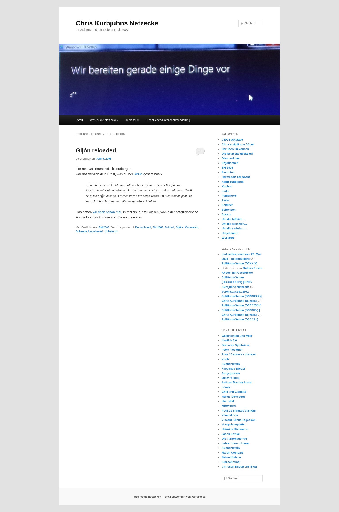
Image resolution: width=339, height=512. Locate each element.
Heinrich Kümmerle (235, 429)
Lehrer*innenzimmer (235, 443)
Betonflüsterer (231, 457)
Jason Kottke (231, 434)
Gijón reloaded (96, 150)
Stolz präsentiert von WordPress (185, 496)
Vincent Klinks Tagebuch (238, 420)
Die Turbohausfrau (234, 438)
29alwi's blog (230, 377)
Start (80, 120)
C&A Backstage (232, 139)
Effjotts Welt (230, 163)
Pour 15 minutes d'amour (239, 354)
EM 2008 (104, 227)
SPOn (138, 174)
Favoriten (228, 172)
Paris (225, 200)
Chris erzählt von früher (238, 144)
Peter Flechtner (232, 349)
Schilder (227, 205)
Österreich (191, 227)
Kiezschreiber (231, 462)
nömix (226, 387)
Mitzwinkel (229, 406)
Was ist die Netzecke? (104, 120)
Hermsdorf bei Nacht (236, 177)
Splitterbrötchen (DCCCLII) (240, 319)
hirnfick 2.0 (229, 340)
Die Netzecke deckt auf (237, 153)
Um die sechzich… (234, 223)
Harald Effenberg (233, 396)
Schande (81, 231)
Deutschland (143, 227)
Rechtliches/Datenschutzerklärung (168, 120)
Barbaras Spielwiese (235, 345)
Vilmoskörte (230, 415)
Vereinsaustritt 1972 (235, 291)
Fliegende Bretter (233, 368)
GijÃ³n (180, 227)
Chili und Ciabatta (234, 391)
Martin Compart (232, 452)
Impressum (132, 120)
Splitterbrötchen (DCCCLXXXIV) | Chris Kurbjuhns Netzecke (237, 282)
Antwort (111, 231)
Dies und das (231, 158)
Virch (225, 359)
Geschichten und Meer (237, 335)
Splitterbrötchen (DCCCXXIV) (241, 305)
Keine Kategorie (233, 181)
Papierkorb (229, 195)
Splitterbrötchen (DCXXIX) (239, 263)
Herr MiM (228, 401)
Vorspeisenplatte (233, 424)
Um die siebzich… (234, 228)
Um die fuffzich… (233, 219)
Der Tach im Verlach (235, 149)
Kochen (227, 186)
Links (225, 191)
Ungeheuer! (95, 231)
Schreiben (229, 209)
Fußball (169, 227)
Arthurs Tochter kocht (237, 382)
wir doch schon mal (107, 212)
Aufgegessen (231, 373)
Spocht (226, 214)
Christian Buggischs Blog (239, 466)
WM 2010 (228, 237)
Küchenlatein (231, 364)
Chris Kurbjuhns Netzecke (117, 23)
